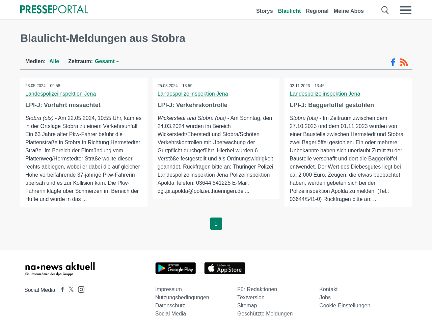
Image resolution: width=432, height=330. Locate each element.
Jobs (325, 297)
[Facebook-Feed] (393, 62)
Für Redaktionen (257, 289)
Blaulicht (289, 11)
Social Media (170, 313)
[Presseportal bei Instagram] (79, 289)
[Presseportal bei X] (69, 290)
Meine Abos (349, 11)
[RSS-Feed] (404, 62)
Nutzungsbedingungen (182, 297)
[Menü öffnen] (406, 10)
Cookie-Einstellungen (344, 305)
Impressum (168, 289)
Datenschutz (170, 305)
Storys (264, 11)
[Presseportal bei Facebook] (60, 290)
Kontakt (328, 289)
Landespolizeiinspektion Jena (60, 94)
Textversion (251, 297)
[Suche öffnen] (385, 10)
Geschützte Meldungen (265, 313)
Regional (317, 11)
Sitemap (247, 305)
